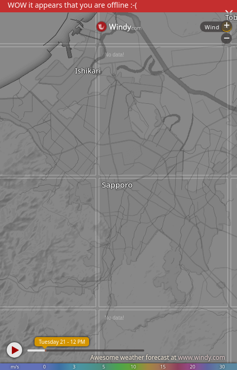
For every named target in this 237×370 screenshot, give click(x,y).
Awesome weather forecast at (157, 357)
